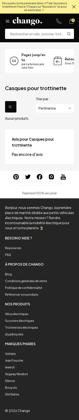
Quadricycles (14, 334)
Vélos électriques (16, 314)
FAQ (8, 255)
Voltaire (10, 353)
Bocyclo (11, 387)
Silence (10, 381)
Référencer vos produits (21, 294)
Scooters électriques (19, 321)
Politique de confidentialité (23, 288)
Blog (8, 274)
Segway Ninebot (16, 374)
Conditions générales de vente (26, 281)
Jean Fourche (14, 360)
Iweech (10, 367)
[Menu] (7, 21)
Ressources (13, 248)
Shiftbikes (12, 394)
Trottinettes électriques (21, 327)
